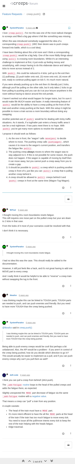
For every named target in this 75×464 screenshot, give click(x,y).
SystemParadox (17, 28)
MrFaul (13, 210)
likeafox (13, 295)
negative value (39, 396)
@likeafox (7, 327)
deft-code (14, 375)
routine (26, 384)
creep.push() (26, 327)
